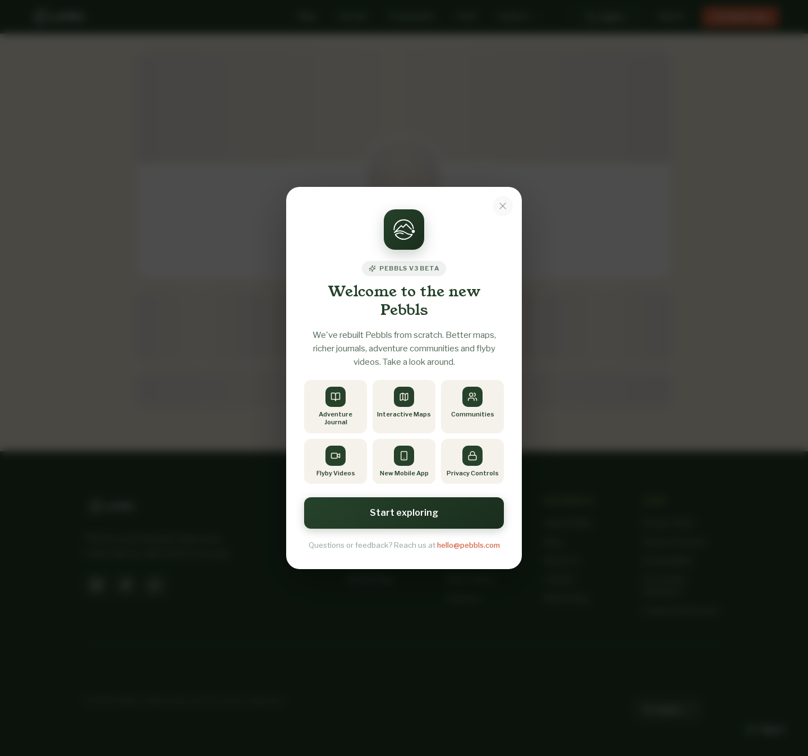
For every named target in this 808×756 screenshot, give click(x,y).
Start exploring (404, 512)
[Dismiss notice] (503, 206)
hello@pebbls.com (468, 544)
